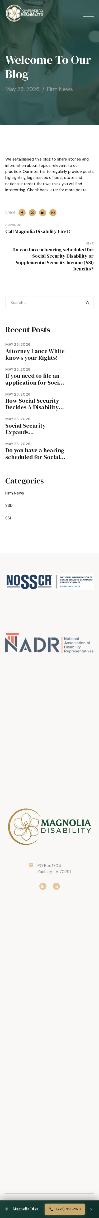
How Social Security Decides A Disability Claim (32, 407)
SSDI (9, 505)
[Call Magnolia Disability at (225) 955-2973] (65, 1209)
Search (88, 302)
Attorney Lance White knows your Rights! (35, 354)
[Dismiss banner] (91, 1209)
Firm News (60, 89)
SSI (8, 518)
